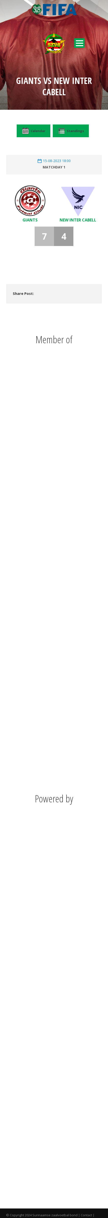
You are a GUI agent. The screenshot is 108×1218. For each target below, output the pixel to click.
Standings (71, 131)
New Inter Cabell (78, 220)
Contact (86, 1215)
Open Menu (79, 43)
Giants (30, 220)
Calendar (33, 131)
